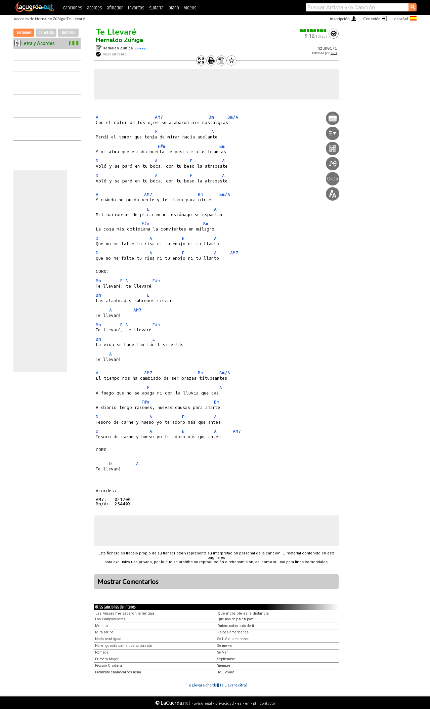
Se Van (222, 652)
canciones (72, 8)
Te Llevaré (116, 32)
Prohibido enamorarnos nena (118, 672)
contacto (267, 703)
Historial (68, 33)
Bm (211, 117)
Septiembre (226, 659)
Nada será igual (108, 639)
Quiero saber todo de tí (235, 626)
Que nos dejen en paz (235, 619)
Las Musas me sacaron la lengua (124, 613)
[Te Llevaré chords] (201, 685)
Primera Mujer (107, 659)
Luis (334, 53)
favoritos (136, 8)
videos (190, 8)
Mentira (101, 626)
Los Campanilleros (110, 619)
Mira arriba (104, 632)
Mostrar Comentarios (128, 581)
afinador (115, 8)
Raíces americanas (233, 632)
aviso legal (203, 703)
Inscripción (340, 18)
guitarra (156, 8)
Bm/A (232, 117)
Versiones (23, 33)
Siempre (223, 665)
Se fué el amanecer (233, 639)
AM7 (159, 117)
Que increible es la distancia (243, 613)
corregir (141, 48)
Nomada (102, 652)
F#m (162, 146)
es (239, 703)
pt (254, 703)
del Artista (46, 33)
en (247, 703)
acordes (94, 8)
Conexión (372, 18)
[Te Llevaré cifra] (232, 685)
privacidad (224, 703)
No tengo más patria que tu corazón (123, 645)
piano (174, 8)
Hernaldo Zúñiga (119, 40)
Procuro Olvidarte (109, 665)
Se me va (224, 645)
